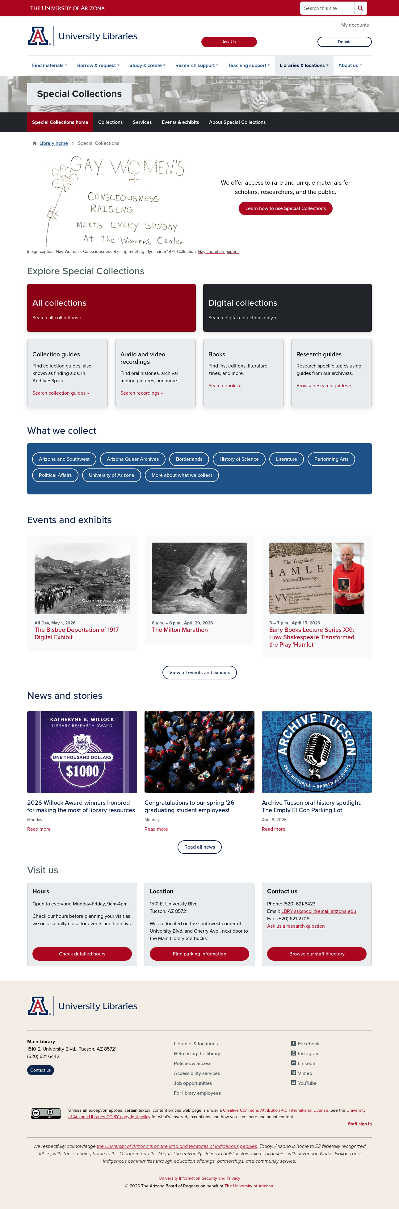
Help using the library (197, 1054)
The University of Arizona (249, 1186)
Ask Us (229, 41)
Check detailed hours (82, 954)
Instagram (309, 1054)
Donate (345, 41)
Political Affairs (55, 475)
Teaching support (247, 65)
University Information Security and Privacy (199, 1178)
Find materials (48, 65)
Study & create (145, 65)
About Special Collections (237, 122)
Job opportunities (193, 1083)
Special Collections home (60, 122)
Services (142, 122)
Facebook (309, 1044)
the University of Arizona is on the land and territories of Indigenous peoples (177, 1146)
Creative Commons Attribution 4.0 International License (275, 1110)
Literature (286, 459)
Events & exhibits (180, 122)
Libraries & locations (302, 65)
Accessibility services (197, 1073)
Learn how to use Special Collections (286, 208)
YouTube (307, 1083)
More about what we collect (182, 475)
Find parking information (199, 954)
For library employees (197, 1093)
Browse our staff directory (317, 954)
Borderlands (189, 459)
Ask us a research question (296, 926)
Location (162, 891)
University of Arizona (111, 475)
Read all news (199, 847)
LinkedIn (307, 1063)
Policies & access (192, 1063)
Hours (40, 891)
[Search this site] (327, 8)
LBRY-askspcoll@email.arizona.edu (318, 911)
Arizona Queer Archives (133, 459)
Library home (54, 143)
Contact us (282, 891)
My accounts (355, 25)
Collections (110, 122)
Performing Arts (331, 459)
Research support (195, 65)
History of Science (239, 459)
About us (348, 65)
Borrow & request (96, 65)
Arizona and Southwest (64, 459)
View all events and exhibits (199, 673)
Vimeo (305, 1073)
